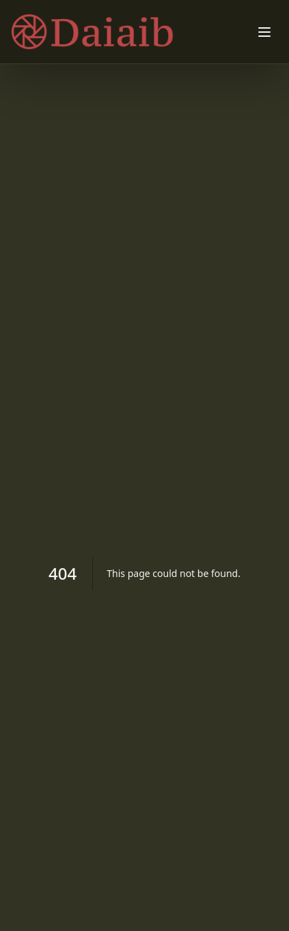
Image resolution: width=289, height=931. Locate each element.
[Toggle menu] (264, 32)
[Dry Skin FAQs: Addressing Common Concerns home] (103, 32)
